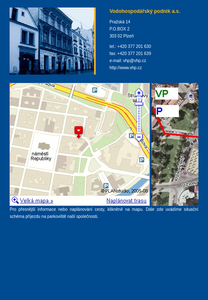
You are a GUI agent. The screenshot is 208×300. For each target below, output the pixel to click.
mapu (137, 209)
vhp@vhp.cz (134, 60)
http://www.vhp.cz (125, 67)
